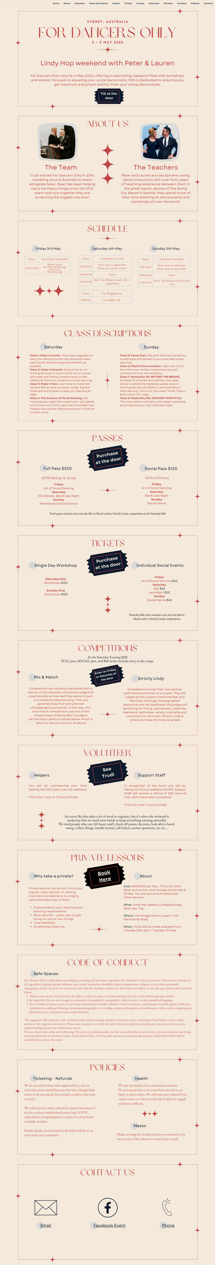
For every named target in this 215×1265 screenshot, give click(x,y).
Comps (140, 3)
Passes (116, 3)
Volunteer (154, 3)
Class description (98, 3)
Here (105, 879)
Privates (168, 3)
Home (56, 3)
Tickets (128, 3)
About (67, 3)
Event (120, 1225)
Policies (195, 3)
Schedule (80, 3)
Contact (208, 3)
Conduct (182, 3)
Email (45, 1225)
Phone (168, 1225)
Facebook (104, 1225)
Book (104, 873)
